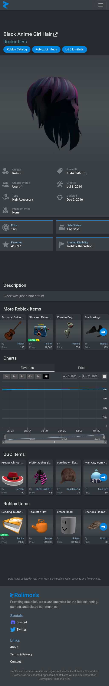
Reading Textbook (12, 512)
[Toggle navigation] (100, 5)
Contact (15, 661)
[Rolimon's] (6, 5)
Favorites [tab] (27, 368)
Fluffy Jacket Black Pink (44, 462)
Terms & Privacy (21, 654)
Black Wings (92, 317)
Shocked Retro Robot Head (46, 317)
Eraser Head (65, 512)
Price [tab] (81, 368)
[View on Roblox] (55, 34)
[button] (16, 49)
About (14, 647)
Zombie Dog (65, 317)
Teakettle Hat (37, 512)
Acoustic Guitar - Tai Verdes (19, 317)
